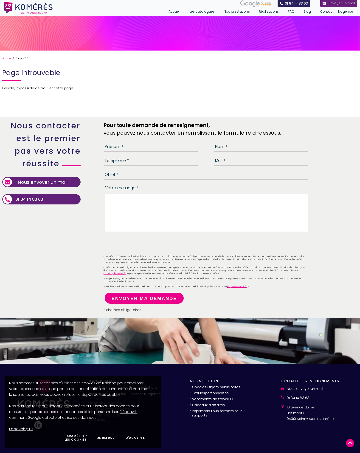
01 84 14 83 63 (29, 199)
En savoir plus (21, 429)
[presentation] (138, 244)
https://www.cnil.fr (237, 286)
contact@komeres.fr (115, 273)
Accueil (7, 58)
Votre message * (121, 188)
